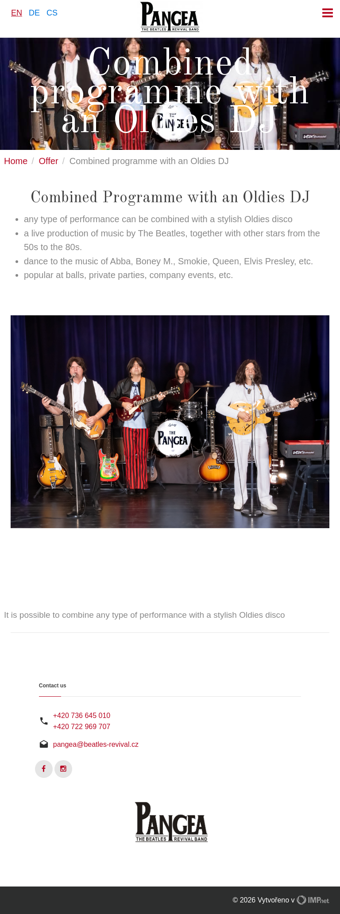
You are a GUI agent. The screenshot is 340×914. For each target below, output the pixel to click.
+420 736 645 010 (81, 715)
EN (16, 12)
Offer (48, 161)
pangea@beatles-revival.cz (96, 744)
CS (52, 12)
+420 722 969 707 (81, 726)
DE (34, 12)
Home (15, 161)
